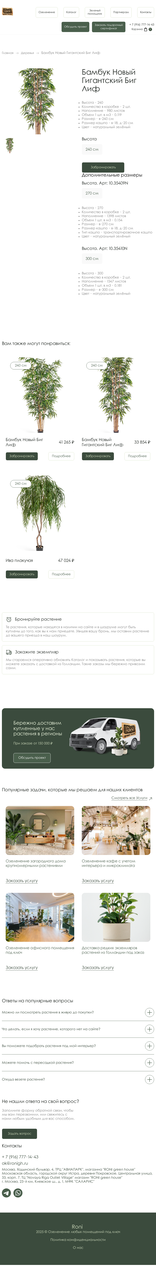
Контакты (145, 12)
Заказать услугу (22, 883)
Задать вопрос (20, 1136)
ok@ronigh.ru (15, 1165)
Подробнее (60, 456)
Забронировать (106, 167)
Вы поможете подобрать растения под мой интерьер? (78, 1047)
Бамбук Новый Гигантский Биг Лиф (102, 442)
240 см (92, 149)
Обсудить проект (75, 26)
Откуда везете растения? (78, 1081)
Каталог (71, 12)
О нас (78, 1250)
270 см (92, 193)
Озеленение (47, 12)
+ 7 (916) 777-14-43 (141, 24)
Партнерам (121, 12)
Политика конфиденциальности (78, 1242)
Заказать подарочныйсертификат (109, 27)
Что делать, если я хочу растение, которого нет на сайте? (78, 1031)
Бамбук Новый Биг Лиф (24, 442)
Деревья (27, 53)
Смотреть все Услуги (129, 800)
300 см (92, 259)
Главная (7, 53)
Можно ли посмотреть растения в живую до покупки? (78, 1014)
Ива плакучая (19, 561)
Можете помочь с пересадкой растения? (78, 1064)
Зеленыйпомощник (95, 12)
